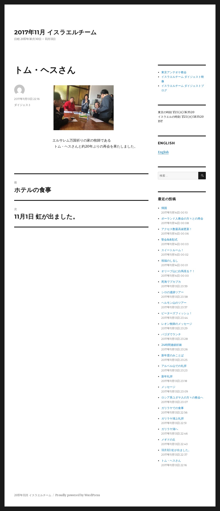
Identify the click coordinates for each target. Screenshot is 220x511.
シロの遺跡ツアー (172, 288)
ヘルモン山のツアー (173, 298)
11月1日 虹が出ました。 (176, 445)
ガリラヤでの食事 (172, 403)
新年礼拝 (167, 372)
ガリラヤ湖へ (169, 424)
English (163, 147)
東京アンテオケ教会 (173, 72)
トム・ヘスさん (171, 456)
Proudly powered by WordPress (77, 491)
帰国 (164, 203)
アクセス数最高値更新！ (176, 224)
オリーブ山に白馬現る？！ (178, 266)
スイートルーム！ (172, 245)
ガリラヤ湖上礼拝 (172, 414)
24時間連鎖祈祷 (171, 340)
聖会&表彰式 (169, 235)
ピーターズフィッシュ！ (176, 309)
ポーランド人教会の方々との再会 (182, 214)
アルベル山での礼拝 (173, 361)
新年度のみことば (172, 351)
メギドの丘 (168, 435)
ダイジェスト (22, 105)
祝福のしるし (169, 256)
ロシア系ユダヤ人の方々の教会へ (182, 393)
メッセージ (168, 382)
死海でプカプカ (171, 277)
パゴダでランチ (171, 330)
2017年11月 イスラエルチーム (55, 32)
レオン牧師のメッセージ (176, 319)
